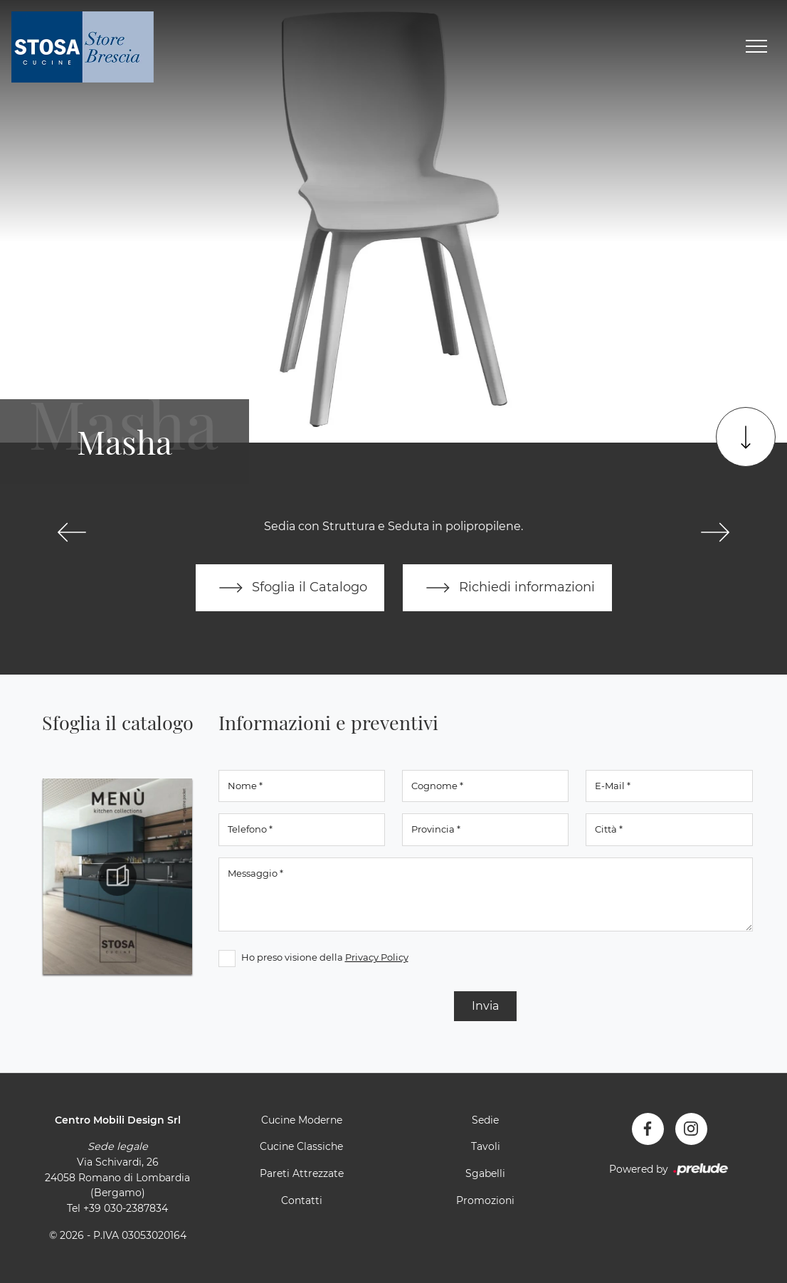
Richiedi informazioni (507, 588)
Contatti (301, 1200)
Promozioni (485, 1200)
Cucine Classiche (301, 1146)
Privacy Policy (376, 957)
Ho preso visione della (324, 957)
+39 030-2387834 (125, 1208)
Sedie (485, 1120)
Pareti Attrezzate (302, 1173)
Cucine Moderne (301, 1120)
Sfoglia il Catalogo (290, 588)
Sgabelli (485, 1173)
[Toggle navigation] (756, 46)
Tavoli (485, 1146)
